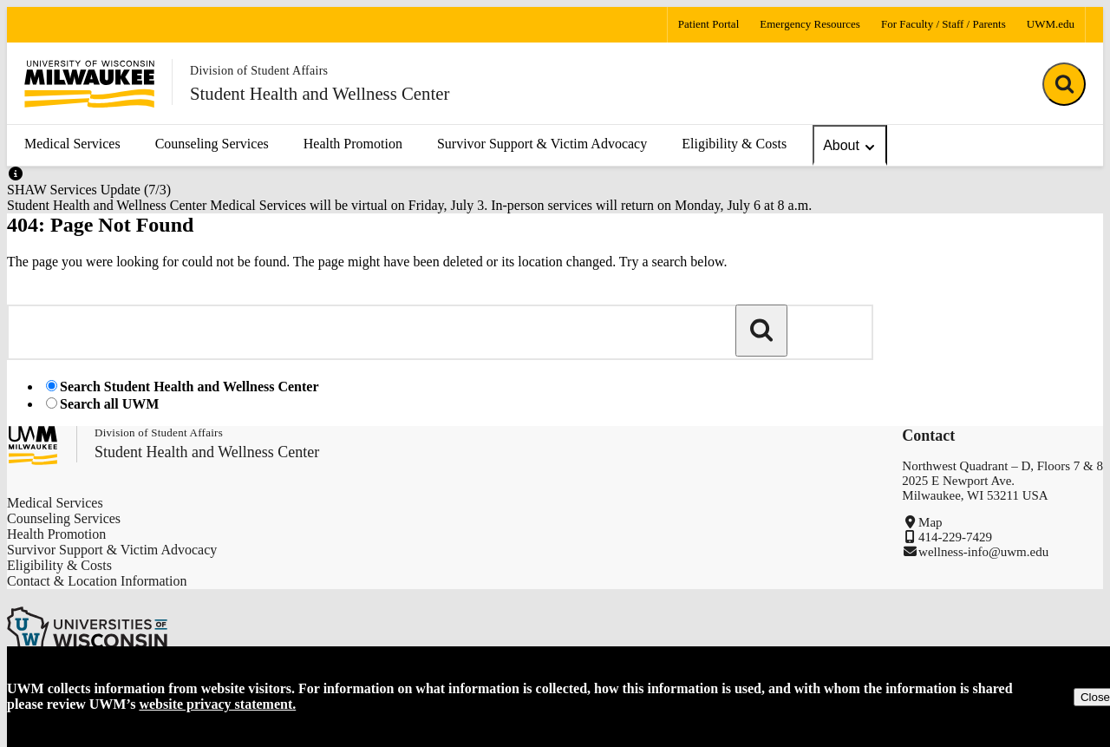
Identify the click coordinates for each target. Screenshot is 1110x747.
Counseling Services (212, 143)
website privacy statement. (217, 704)
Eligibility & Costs (734, 143)
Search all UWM (109, 403)
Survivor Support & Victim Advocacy (542, 143)
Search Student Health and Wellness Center (189, 386)
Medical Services (72, 143)
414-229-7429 (955, 537)
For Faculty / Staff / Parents (943, 23)
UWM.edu (1050, 23)
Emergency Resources (810, 23)
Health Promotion (353, 143)
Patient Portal (708, 23)
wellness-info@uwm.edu (983, 552)
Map (930, 522)
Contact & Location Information (97, 580)
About (850, 146)
